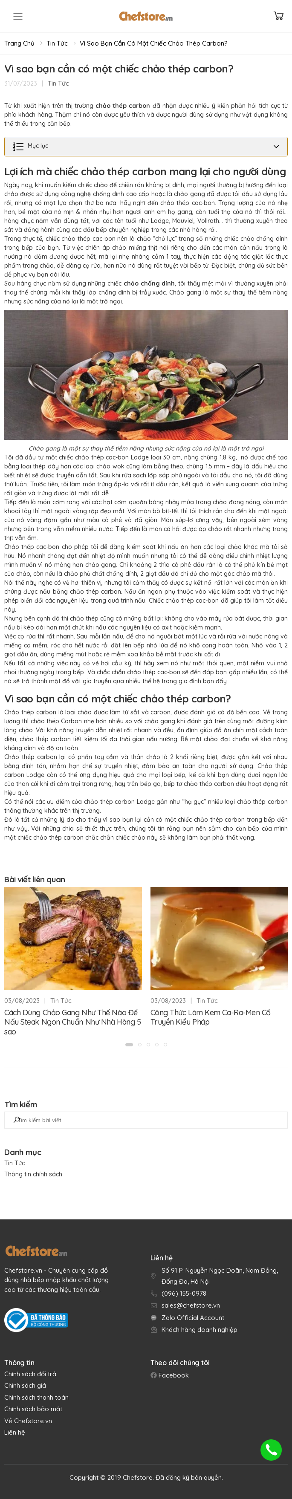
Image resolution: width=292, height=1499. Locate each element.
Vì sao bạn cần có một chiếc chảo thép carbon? (154, 43)
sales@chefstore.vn (191, 1305)
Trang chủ (19, 43)
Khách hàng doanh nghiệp (199, 1330)
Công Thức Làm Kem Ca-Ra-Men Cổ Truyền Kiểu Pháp (210, 1017)
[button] (129, 1044)
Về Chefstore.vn (28, 1421)
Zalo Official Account (193, 1318)
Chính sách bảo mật (33, 1409)
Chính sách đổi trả (30, 1374)
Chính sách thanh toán (36, 1397)
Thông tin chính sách (33, 1174)
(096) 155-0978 (184, 1293)
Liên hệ (14, 1432)
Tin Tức (57, 43)
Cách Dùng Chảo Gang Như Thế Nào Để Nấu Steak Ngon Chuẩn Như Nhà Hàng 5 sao (72, 1022)
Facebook (173, 1375)
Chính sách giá (25, 1385)
